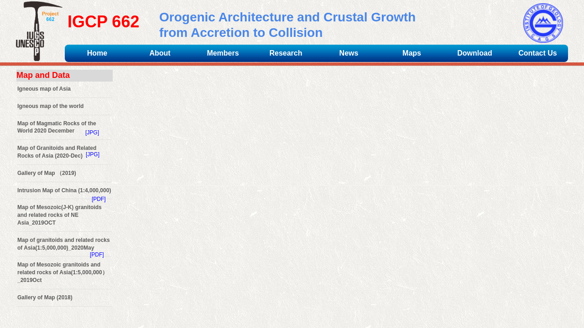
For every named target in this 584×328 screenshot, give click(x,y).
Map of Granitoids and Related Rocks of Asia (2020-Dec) (56, 152)
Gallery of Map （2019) (46, 173)
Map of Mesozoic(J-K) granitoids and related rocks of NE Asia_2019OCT (59, 215)
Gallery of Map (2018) (45, 297)
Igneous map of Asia (44, 89)
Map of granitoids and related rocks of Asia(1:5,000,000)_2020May (63, 244)
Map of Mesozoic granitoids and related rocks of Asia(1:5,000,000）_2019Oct (62, 272)
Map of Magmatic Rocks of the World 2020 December (56, 127)
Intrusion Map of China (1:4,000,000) (64, 190)
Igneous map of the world (50, 106)
